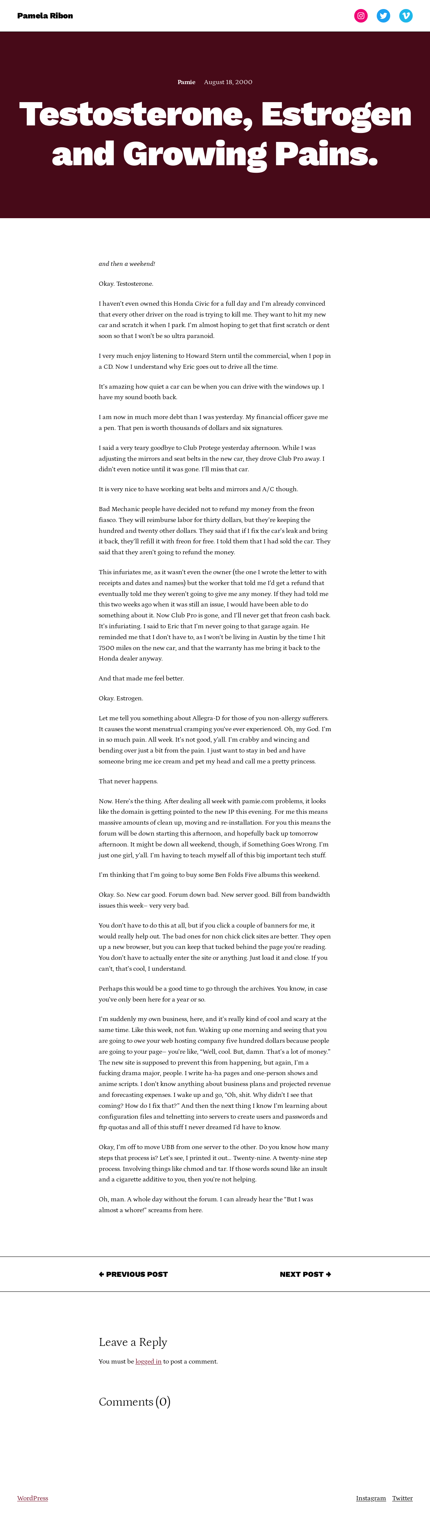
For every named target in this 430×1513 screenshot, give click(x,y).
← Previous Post (133, 1274)
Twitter (402, 1498)
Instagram (371, 1498)
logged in (148, 1361)
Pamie (186, 82)
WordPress (32, 1498)
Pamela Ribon (45, 15)
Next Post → (305, 1274)
